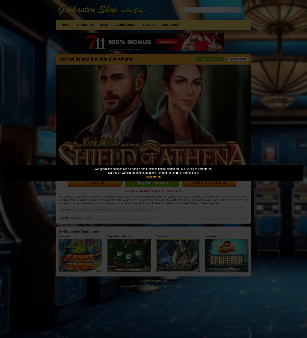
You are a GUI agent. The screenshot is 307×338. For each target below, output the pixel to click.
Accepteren (153, 177)
